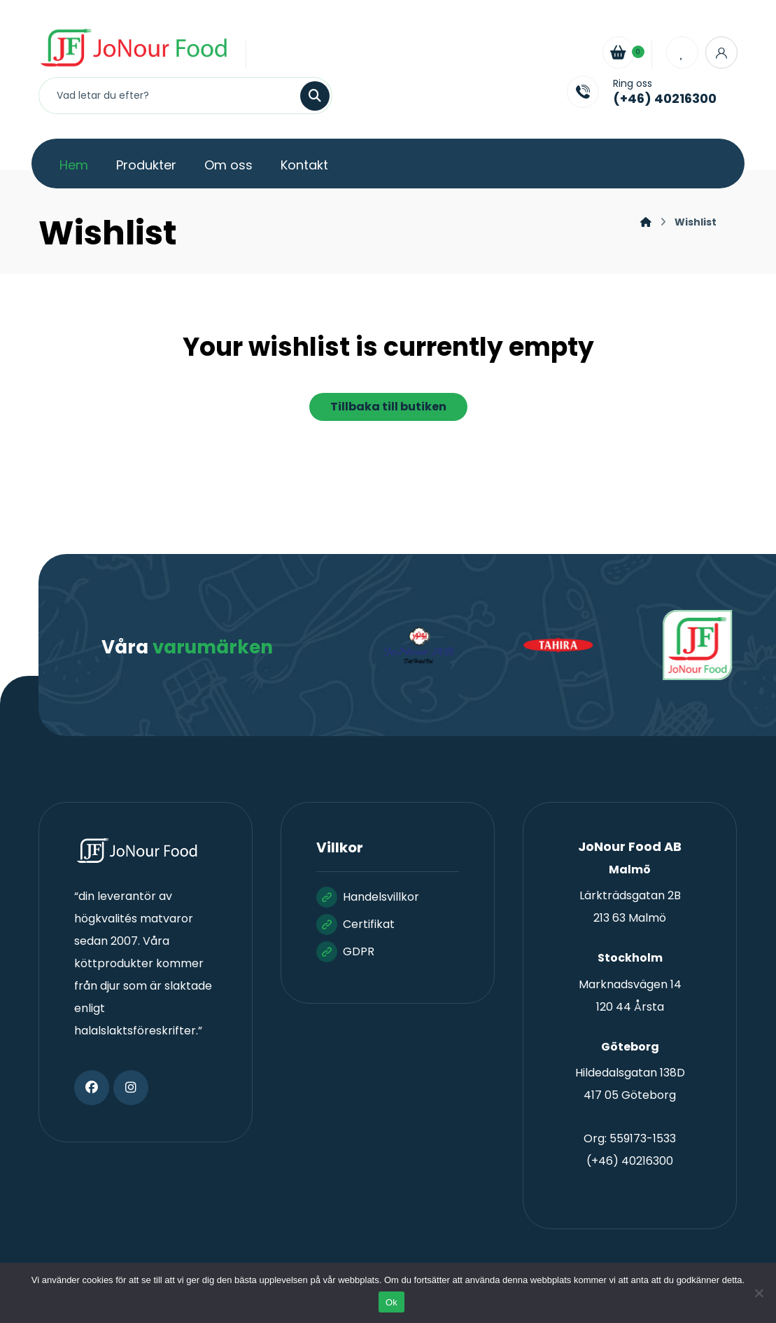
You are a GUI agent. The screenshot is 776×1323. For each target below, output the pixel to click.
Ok (391, 1302)
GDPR (345, 951)
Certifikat (355, 924)
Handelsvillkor (367, 897)
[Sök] (306, 96)
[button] (91, 1087)
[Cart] (618, 51)
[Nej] (759, 1293)
